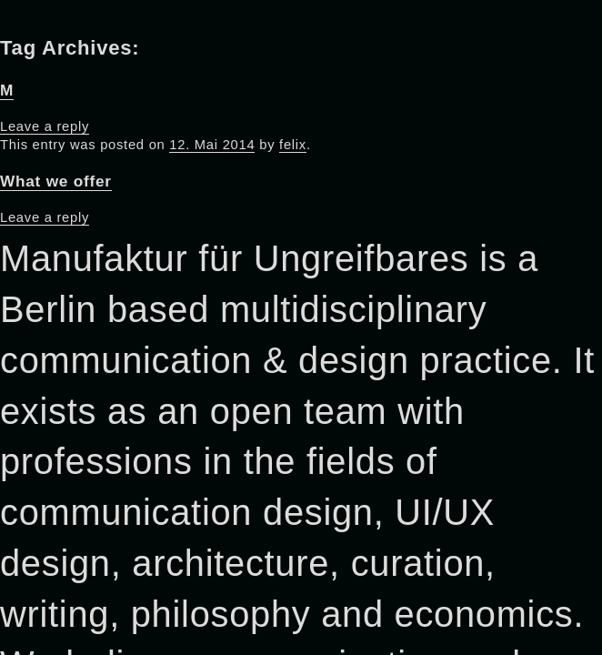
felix (292, 144)
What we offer (56, 181)
